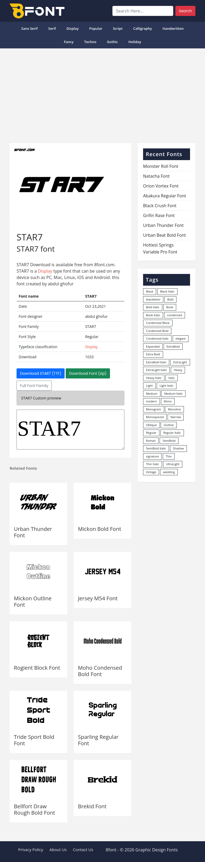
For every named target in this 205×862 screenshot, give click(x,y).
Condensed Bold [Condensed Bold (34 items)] (157, 331)
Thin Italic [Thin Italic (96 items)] (152, 464)
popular (95, 28)
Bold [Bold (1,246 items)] (170, 299)
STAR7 (70, 429)
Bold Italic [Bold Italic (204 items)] (152, 307)
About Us (57, 849)
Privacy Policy (30, 849)
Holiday (134, 41)
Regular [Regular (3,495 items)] (151, 433)
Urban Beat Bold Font (164, 235)
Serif (52, 28)
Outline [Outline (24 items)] (169, 425)
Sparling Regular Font (98, 740)
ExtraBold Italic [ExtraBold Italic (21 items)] (156, 362)
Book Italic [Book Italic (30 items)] (153, 315)
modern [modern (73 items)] (151, 401)
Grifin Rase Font (159, 215)
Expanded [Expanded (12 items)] (153, 346)
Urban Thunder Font (33, 532)
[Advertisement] (102, 93)
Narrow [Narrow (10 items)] (176, 417)
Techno (90, 41)
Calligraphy (142, 28)
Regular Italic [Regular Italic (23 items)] (172, 433)
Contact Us (83, 849)
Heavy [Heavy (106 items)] (178, 370)
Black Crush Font (159, 206)
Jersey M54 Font (98, 598)
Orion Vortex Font (161, 186)
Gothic (112, 41)
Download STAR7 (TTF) (40, 373)
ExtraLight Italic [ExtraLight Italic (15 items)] (156, 370)
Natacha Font (156, 176)
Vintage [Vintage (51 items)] (151, 472)
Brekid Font (92, 806)
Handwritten (173, 28)
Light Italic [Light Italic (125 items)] (167, 386)
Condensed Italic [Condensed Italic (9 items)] (157, 338)
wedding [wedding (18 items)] (169, 472)
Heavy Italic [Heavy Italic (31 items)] (153, 378)
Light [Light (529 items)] (149, 386)
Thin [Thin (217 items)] (169, 456)
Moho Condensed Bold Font (100, 671)
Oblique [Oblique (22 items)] (151, 425)
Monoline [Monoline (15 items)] (174, 409)
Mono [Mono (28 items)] (168, 401)
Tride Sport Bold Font (34, 740)
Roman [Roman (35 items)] (151, 441)
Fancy (68, 41)
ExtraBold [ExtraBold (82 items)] (173, 346)
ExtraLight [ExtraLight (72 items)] (180, 362)
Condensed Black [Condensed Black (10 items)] (157, 323)
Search (185, 11)
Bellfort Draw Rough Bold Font (34, 809)
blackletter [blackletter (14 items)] (153, 299)
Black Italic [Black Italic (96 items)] (167, 291)
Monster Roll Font (160, 166)
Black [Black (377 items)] (149, 291)
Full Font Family (34, 385)
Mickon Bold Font (99, 528)
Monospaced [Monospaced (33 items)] (155, 417)
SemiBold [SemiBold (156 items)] (169, 441)
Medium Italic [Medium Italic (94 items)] (173, 393)
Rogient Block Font (37, 667)
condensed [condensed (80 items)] (174, 315)
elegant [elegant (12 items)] (181, 338)
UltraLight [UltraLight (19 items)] (172, 464)
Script (118, 28)
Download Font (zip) (88, 373)
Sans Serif (29, 28)
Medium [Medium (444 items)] (151, 393)
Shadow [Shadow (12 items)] (178, 448)
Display (72, 28)
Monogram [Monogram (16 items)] (153, 409)
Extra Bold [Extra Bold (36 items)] (153, 354)
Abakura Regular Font (164, 196)
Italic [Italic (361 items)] (171, 378)
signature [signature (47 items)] (152, 456)
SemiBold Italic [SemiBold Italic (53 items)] (156, 448)
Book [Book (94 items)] (169, 307)
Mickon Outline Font (33, 601)
